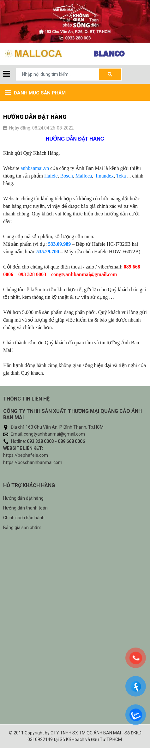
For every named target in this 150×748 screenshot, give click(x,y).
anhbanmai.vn (35, 168)
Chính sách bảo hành (24, 517)
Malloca (83, 175)
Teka (121, 175)
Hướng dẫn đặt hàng (23, 498)
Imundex (105, 175)
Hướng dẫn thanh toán (25, 507)
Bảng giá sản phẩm (22, 527)
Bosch (66, 175)
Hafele (51, 175)
